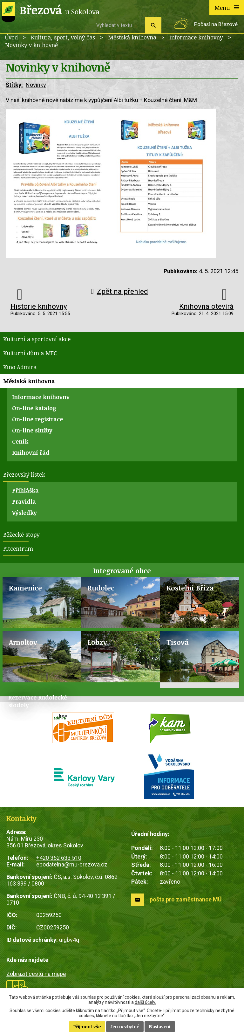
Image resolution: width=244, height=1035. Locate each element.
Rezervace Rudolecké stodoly (37, 701)
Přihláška (25, 490)
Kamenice (25, 587)
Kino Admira (20, 367)
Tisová (177, 642)
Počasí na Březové (216, 24)
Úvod (11, 37)
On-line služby (32, 430)
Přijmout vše (87, 1027)
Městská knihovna (132, 37)
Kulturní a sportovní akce (37, 339)
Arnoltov (23, 642)
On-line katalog (34, 408)
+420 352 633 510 (58, 857)
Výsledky (24, 512)
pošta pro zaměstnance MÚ (186, 899)
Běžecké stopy (21, 534)
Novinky (36, 84)
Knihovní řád (31, 452)
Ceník (20, 441)
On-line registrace (37, 419)
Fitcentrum (18, 548)
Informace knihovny (196, 37)
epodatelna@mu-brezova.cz (71, 864)
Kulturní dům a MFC (30, 353)
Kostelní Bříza (190, 587)
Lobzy (97, 642)
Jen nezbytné (125, 1027)
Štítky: (14, 84)
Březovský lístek (24, 474)
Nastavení (160, 1027)
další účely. (145, 1002)
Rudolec (101, 587)
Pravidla (24, 501)
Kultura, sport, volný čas (63, 37)
